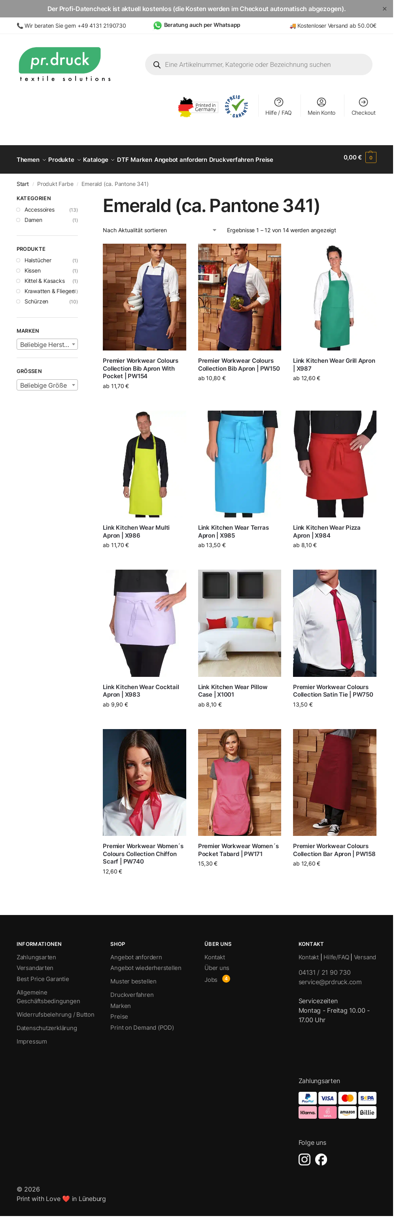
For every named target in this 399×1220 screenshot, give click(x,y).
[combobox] (47, 339)
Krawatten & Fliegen (50, 286)
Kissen (33, 266)
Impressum (32, 1037)
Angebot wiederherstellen (146, 963)
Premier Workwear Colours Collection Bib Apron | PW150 (239, 360)
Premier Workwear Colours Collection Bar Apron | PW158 (334, 845)
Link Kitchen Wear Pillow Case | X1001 (233, 686)
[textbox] (47, 340)
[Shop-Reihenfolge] (160, 226)
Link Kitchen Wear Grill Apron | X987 (334, 360)
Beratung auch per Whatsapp (202, 24)
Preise (119, 1012)
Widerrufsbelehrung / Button (56, 1010)
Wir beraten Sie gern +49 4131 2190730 (75, 25)
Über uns (216, 963)
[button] (360, 157)
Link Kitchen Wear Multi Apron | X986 (136, 527)
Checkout (364, 106)
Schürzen (36, 297)
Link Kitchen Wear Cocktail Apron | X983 (141, 686)
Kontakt (214, 953)
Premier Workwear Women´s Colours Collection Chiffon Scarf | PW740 (143, 849)
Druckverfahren (131, 990)
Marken (120, 1001)
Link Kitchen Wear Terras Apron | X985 (233, 527)
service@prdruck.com (330, 977)
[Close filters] (80, 195)
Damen (33, 215)
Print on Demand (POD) (142, 1023)
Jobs (210, 975)
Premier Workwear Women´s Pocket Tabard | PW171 (238, 845)
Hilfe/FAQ (336, 953)
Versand (365, 953)
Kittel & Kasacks (45, 276)
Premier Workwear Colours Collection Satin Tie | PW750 (333, 686)
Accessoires (40, 204)
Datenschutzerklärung (47, 1023)
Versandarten (35, 963)
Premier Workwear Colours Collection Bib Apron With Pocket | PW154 (140, 363)
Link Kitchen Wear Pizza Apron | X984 (327, 527)
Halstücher (38, 255)
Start (23, 179)
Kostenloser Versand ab (327, 25)
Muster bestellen (133, 977)
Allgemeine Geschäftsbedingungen (48, 992)
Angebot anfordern (136, 953)
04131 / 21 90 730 (325, 968)
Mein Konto (321, 106)
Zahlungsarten (36, 953)
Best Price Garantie (43, 974)
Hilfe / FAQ (278, 106)
